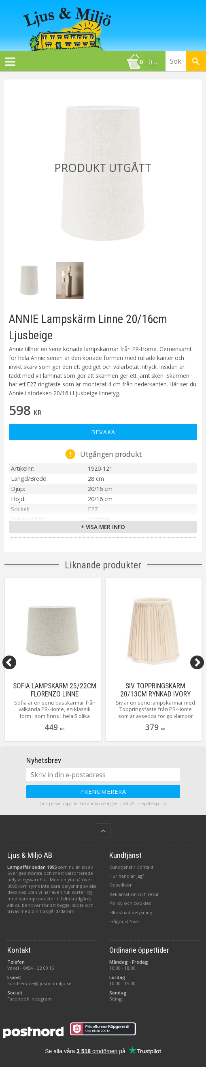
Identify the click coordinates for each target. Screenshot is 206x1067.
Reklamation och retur (134, 893)
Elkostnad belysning (130, 911)
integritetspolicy (151, 802)
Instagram (41, 997)
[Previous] (9, 662)
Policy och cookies (130, 902)
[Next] (197, 662)
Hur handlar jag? (126, 875)
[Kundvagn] (80, 62)
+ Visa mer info (103, 527)
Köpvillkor (120, 884)
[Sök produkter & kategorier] (186, 61)
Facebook (18, 997)
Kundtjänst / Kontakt (131, 866)
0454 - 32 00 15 (38, 967)
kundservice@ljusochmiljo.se (39, 982)
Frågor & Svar (124, 920)
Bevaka (103, 432)
